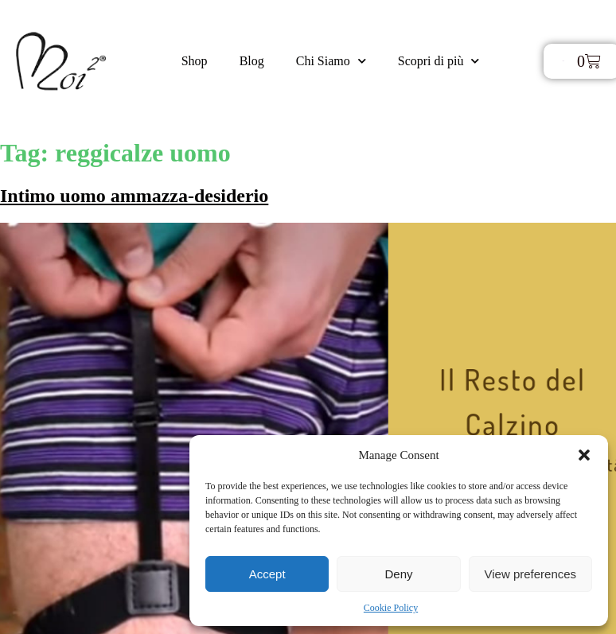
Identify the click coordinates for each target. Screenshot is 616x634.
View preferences (531, 574)
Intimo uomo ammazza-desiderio (134, 195)
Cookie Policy (391, 607)
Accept (267, 574)
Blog (252, 61)
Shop (194, 61)
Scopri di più (439, 61)
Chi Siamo (331, 61)
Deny (398, 574)
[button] (584, 455)
